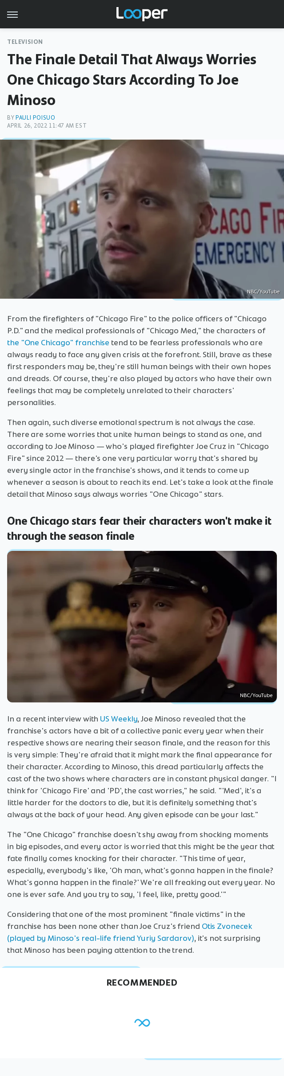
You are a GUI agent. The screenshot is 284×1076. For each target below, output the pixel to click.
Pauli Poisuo (35, 117)
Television (25, 42)
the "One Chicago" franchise (58, 342)
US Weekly (118, 718)
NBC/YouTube (263, 291)
